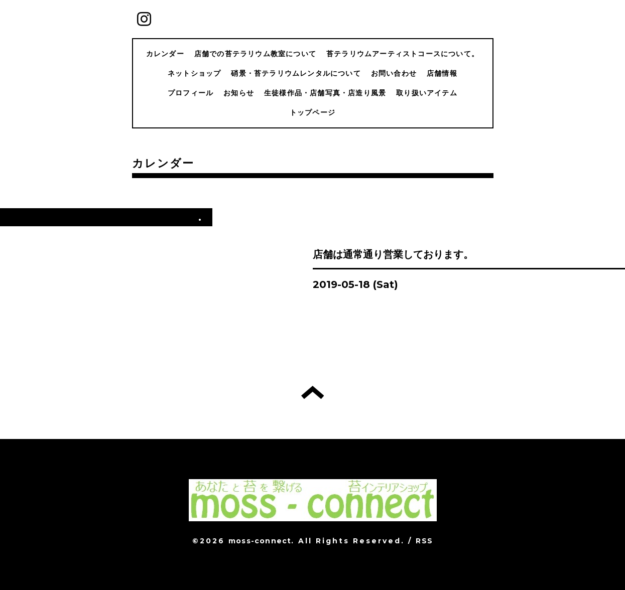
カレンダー (165, 53)
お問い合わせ (394, 73)
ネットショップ (194, 73)
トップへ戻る (312, 392)
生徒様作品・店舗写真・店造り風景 (325, 92)
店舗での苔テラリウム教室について (255, 53)
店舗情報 (442, 73)
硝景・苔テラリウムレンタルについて (295, 73)
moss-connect (259, 540)
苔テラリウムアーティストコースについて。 (402, 53)
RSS (424, 540)
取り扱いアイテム (426, 92)
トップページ (312, 112)
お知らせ (238, 92)
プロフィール (190, 92)
